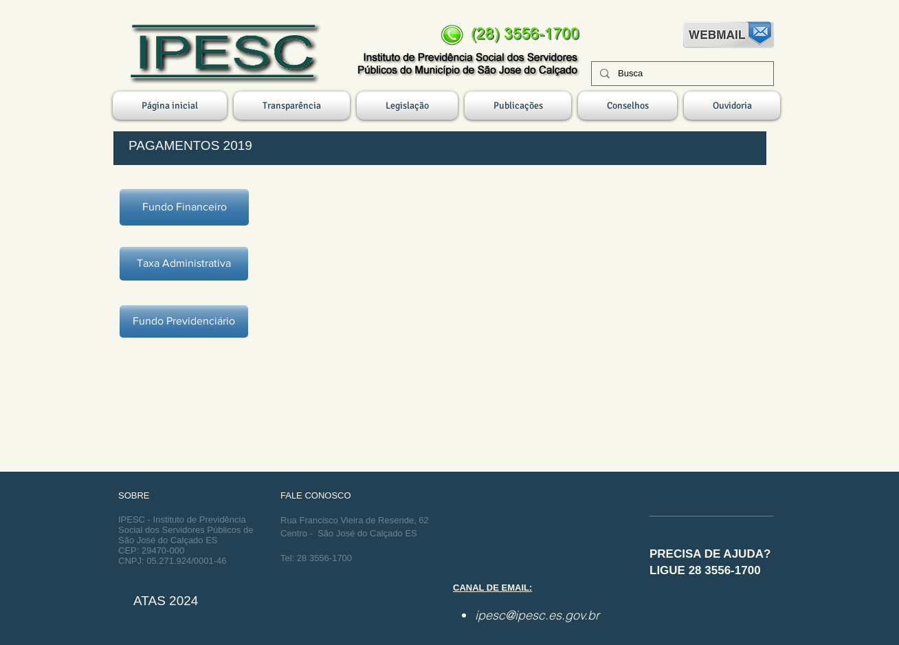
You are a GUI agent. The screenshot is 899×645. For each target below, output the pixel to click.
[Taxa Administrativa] (184, 264)
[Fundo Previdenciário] (184, 321)
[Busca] (681, 73)
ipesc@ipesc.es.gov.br (537, 615)
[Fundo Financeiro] (184, 207)
